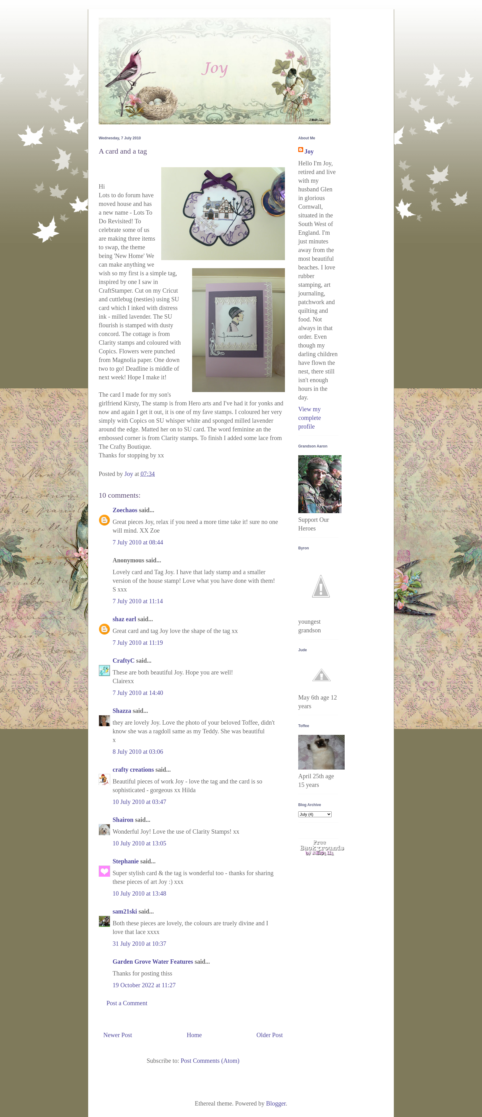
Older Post (269, 1035)
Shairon (123, 819)
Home (194, 1035)
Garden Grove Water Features (153, 961)
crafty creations (133, 769)
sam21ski (125, 911)
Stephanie (126, 861)
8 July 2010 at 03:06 (138, 751)
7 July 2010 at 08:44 (138, 542)
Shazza (122, 710)
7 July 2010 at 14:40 (138, 692)
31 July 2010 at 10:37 (139, 943)
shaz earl (124, 619)
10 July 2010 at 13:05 (139, 843)
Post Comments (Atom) (210, 1060)
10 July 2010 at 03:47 (139, 801)
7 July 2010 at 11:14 (138, 601)
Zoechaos (125, 510)
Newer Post (117, 1035)
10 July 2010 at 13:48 (139, 893)
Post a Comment (126, 1003)
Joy (309, 151)
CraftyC (124, 660)
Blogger (276, 1103)
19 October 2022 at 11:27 (144, 985)
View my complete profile (309, 418)
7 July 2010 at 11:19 (138, 642)
